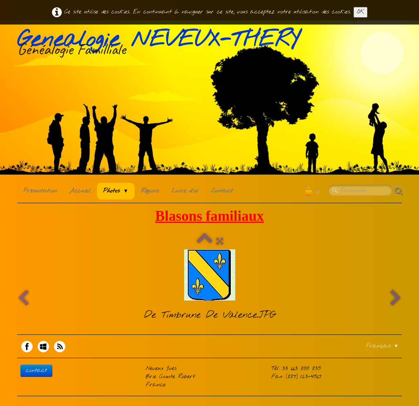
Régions (150, 191)
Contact (222, 191)
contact (36, 371)
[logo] (161, 44)
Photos (115, 191)
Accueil (80, 191)
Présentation (40, 191)
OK (360, 12)
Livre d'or (185, 191)
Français (382, 346)
